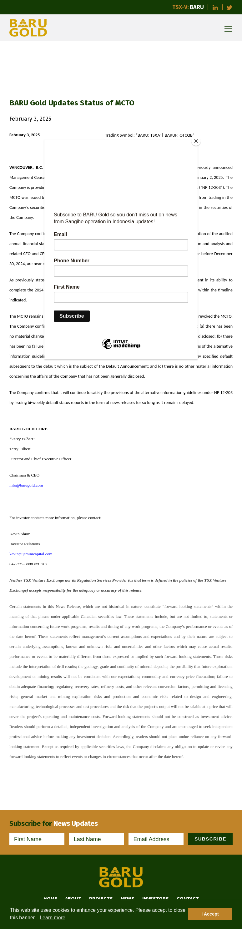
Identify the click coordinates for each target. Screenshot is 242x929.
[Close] (196, 141)
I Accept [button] (210, 913)
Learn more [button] (52, 917)
